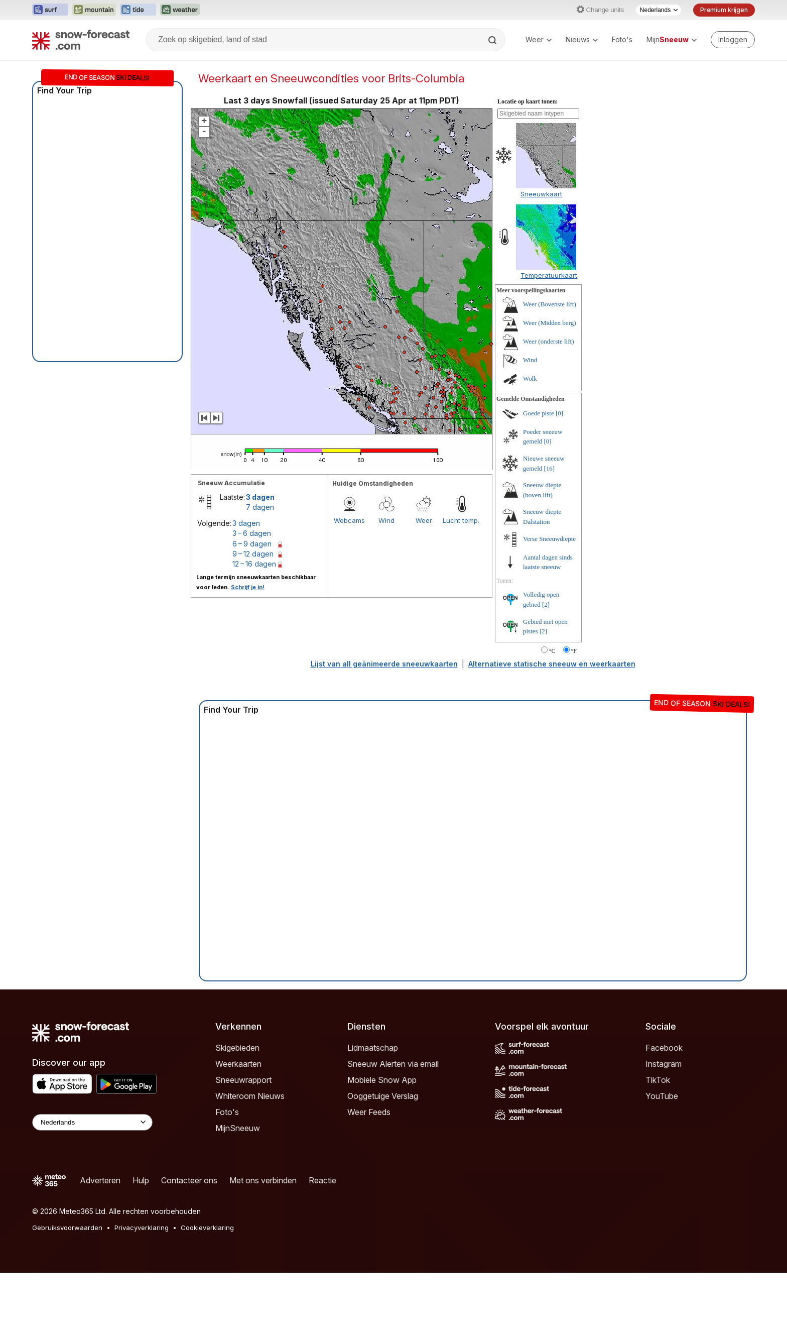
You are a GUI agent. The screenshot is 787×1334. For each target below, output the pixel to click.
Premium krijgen (724, 10)
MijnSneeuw (237, 1128)
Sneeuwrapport (243, 1080)
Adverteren (100, 1180)
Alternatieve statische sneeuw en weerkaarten (551, 663)
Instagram (663, 1064)
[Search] (493, 40)
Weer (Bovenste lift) (549, 304)
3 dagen (260, 497)
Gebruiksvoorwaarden (67, 1228)
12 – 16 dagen (254, 564)
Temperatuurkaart (548, 275)
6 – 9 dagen (252, 543)
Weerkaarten (238, 1064)
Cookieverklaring (207, 1228)
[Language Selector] (92, 1122)
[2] (546, 604)
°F (574, 650)
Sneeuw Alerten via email (393, 1064)
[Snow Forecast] (80, 40)
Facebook (664, 1048)
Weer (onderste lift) (548, 341)
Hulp (141, 1180)
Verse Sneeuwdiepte (549, 538)
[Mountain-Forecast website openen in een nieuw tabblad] (94, 10)
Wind (386, 520)
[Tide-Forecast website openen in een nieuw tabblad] (138, 10)
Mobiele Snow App (382, 1080)
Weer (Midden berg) (549, 322)
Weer (539, 39)
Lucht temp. (461, 520)
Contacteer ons (189, 1180)
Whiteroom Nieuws (250, 1096)
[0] (559, 413)
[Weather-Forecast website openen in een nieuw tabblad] (180, 10)
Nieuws (582, 39)
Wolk (530, 378)
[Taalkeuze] (658, 10)
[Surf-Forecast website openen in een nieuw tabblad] (50, 10)
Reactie (322, 1180)
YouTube (661, 1096)
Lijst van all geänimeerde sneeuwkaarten (384, 663)
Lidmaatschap (372, 1048)
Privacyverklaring (141, 1228)
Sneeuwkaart (541, 194)
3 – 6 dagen (251, 533)
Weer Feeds (368, 1112)
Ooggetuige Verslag (382, 1096)
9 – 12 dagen (253, 553)
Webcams (349, 520)
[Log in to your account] (733, 39)
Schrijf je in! (248, 587)
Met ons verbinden (263, 1180)
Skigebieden (237, 1048)
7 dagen (260, 507)
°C (552, 650)
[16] (549, 468)
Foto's (622, 39)
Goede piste (538, 413)
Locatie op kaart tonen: (527, 101)
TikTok (657, 1080)
